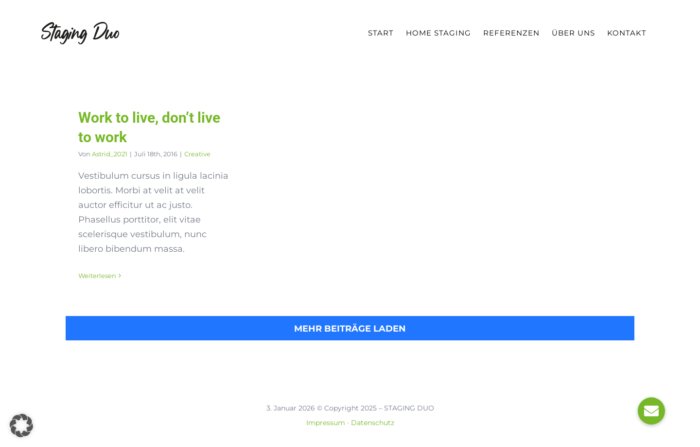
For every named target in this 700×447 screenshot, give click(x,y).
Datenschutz (372, 422)
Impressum (325, 422)
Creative (197, 154)
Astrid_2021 (109, 154)
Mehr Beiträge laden (350, 328)
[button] (21, 425)
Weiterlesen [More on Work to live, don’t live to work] (97, 275)
